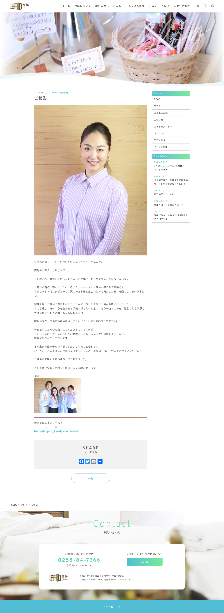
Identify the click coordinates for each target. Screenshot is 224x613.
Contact (145, 561)
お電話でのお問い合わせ (79, 554)
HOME (14, 504)
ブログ (24, 504)
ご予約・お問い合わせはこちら (145, 554)
